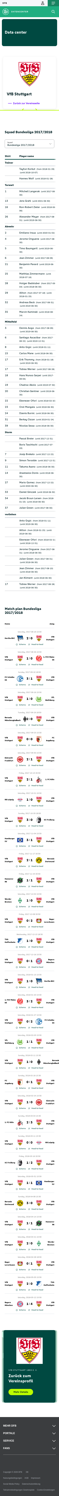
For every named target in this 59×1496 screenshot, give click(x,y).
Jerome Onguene (29, 239)
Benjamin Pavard (28, 264)
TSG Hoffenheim (10, 941)
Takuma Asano (27, 466)
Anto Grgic (25, 347)
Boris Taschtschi (28, 444)
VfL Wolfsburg (49, 699)
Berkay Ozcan (27, 419)
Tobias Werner (27, 369)
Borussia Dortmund (49, 860)
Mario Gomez (27, 482)
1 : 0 (29, 658)
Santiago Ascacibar (30, 337)
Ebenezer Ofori (28, 400)
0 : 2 (29, 920)
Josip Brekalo (27, 454)
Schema (21, 644)
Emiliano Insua (27, 233)
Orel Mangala (27, 407)
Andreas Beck (27, 302)
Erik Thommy (26, 359)
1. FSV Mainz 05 (48, 658)
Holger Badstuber (29, 283)
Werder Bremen (8, 900)
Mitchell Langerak (29, 191)
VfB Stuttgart (50, 638)
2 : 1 (29, 759)
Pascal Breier (26, 438)
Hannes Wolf (26, 178)
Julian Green (26, 508)
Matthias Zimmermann (32, 274)
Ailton (22, 293)
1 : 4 (29, 1304)
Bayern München (50, 961)
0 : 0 (29, 739)
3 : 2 (29, 1001)
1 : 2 (29, 1162)
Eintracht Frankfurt (9, 759)
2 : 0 (29, 638)
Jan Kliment (26, 578)
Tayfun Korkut (27, 169)
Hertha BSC (10, 638)
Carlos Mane (26, 353)
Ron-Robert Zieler (29, 207)
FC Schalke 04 (9, 678)
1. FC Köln (49, 780)
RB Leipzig (9, 800)
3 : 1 (29, 678)
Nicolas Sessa (27, 426)
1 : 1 (29, 880)
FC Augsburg (50, 739)
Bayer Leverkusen (49, 920)
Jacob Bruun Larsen (30, 498)
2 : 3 (29, 1122)
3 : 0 (29, 819)
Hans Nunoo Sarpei (30, 375)
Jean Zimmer (26, 258)
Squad (10, 142)
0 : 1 (29, 961)
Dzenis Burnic (27, 413)
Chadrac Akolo (27, 385)
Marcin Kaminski (28, 312)
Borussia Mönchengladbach (13, 719)
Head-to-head (35, 644)
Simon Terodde (28, 460)
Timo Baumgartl (28, 248)
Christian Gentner (29, 391)
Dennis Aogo (26, 328)
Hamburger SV (10, 840)
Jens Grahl (25, 201)
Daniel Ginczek (27, 492)
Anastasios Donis (28, 473)
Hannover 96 (9, 880)
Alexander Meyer (29, 216)
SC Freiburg (49, 820)
